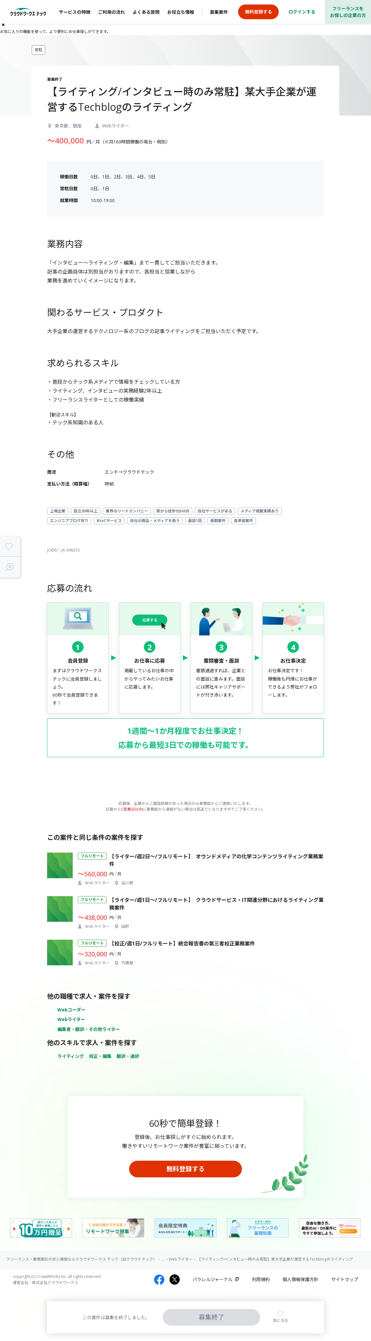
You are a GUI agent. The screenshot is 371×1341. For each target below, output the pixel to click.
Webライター (71, 1019)
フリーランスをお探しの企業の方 (348, 11)
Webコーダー (71, 1010)
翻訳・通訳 (128, 1056)
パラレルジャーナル (213, 1279)
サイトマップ (344, 1279)
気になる (280, 1320)
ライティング (70, 1056)
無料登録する (185, 1169)
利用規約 (261, 1279)
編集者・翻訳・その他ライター (88, 1029)
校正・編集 (100, 1056)
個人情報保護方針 (300, 1279)
